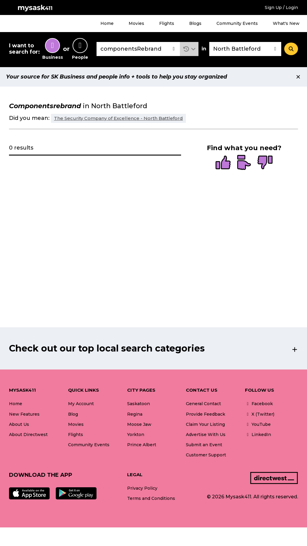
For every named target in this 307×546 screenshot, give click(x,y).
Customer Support (206, 455)
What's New (286, 23)
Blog (73, 414)
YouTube (258, 424)
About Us (19, 424)
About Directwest (28, 434)
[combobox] (138, 49)
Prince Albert (141, 444)
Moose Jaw (139, 424)
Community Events (237, 23)
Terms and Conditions (151, 498)
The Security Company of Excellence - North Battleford (118, 118)
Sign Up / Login (281, 7)
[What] (138, 49)
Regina (134, 414)
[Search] (291, 49)
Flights (166, 23)
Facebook (259, 403)
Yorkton (135, 434)
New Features (24, 414)
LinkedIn (258, 434)
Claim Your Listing (205, 424)
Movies (136, 23)
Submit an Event (204, 444)
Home (107, 23)
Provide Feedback (205, 414)
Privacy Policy (142, 488)
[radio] (223, 163)
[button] (189, 49)
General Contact (203, 403)
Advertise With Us (205, 434)
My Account (81, 403)
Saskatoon (138, 403)
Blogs (195, 23)
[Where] (245, 49)
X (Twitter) (259, 414)
